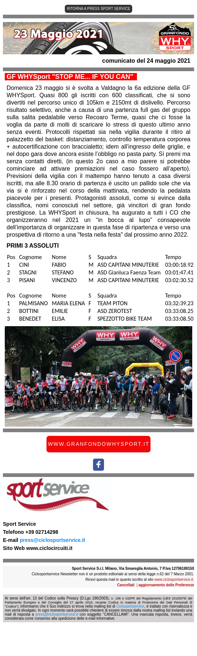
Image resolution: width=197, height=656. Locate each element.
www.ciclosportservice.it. (174, 579)
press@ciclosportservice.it (52, 540)
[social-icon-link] (98, 465)
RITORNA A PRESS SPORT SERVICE (98, 9)
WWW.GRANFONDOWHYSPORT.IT (98, 444)
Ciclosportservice (130, 606)
